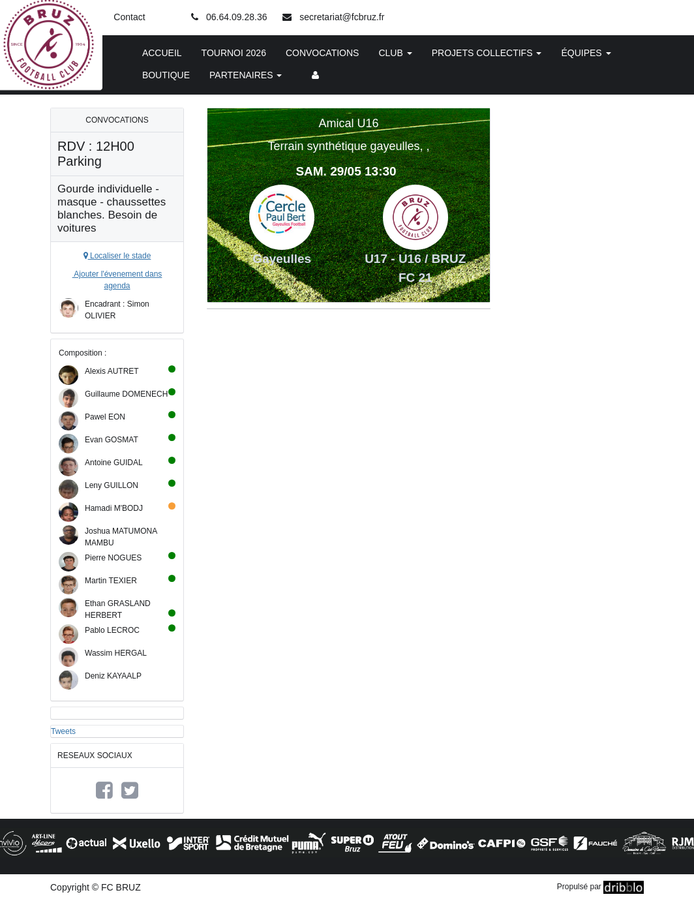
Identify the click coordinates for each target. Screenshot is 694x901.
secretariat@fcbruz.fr (341, 17)
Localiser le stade (117, 255)
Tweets (63, 731)
